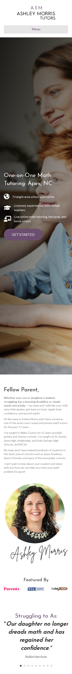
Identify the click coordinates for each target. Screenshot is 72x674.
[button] (23, 234)
